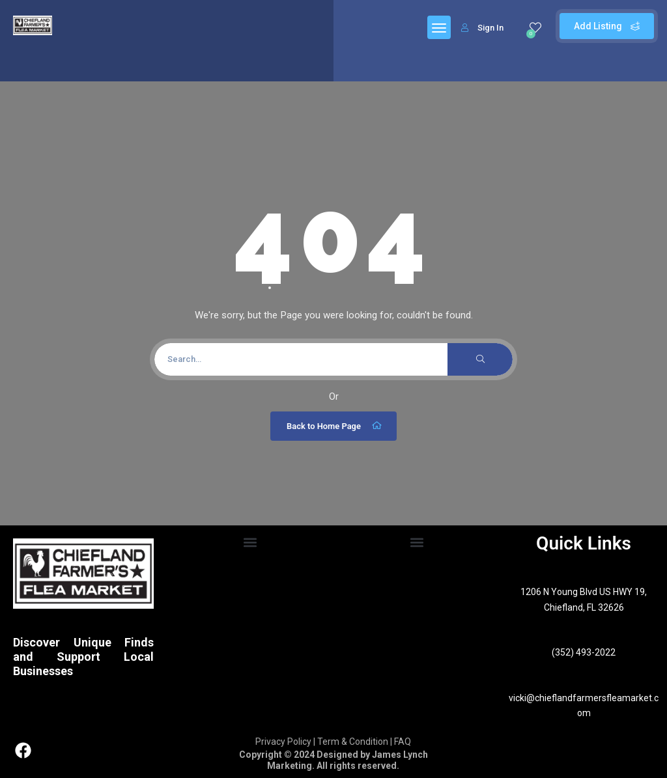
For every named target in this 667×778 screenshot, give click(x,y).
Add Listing (607, 26)
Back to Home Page (335, 425)
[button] (250, 542)
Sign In (482, 28)
